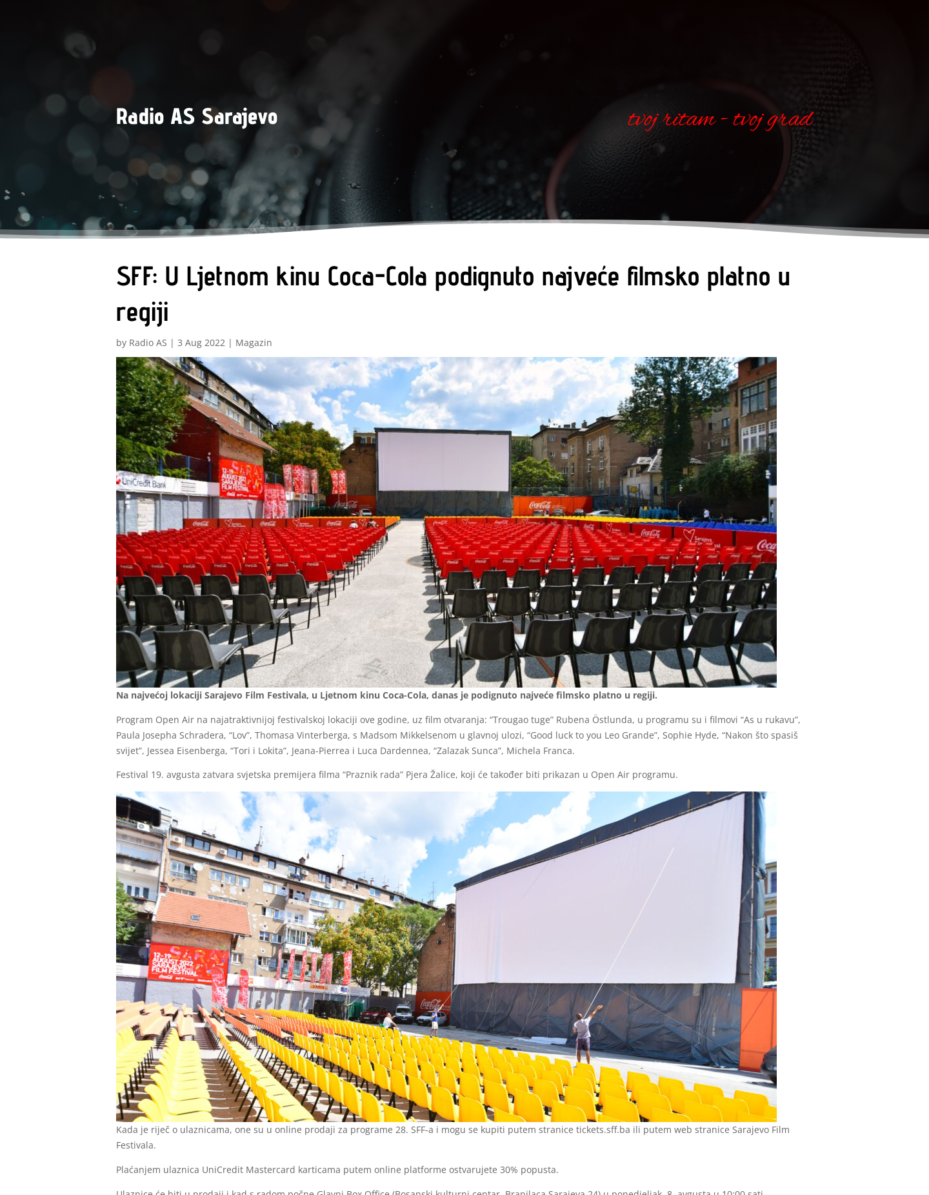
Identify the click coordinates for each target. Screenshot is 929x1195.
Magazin (253, 342)
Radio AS (148, 342)
